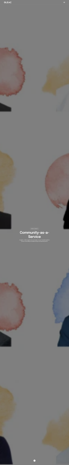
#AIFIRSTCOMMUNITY (34, 228)
